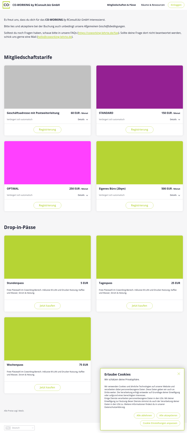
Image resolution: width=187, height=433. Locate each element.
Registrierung (47, 129)
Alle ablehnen (144, 415)
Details (81, 119)
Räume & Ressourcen (153, 4)
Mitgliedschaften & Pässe (121, 4)
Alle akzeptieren (168, 415)
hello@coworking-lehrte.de (55, 37)
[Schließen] (179, 373)
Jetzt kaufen (47, 305)
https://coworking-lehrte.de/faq (98, 33)
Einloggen (176, 4)
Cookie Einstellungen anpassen (160, 423)
